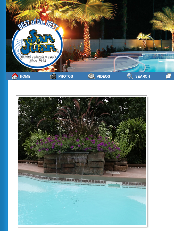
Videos (99, 76)
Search (138, 76)
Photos (61, 76)
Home (20, 76)
